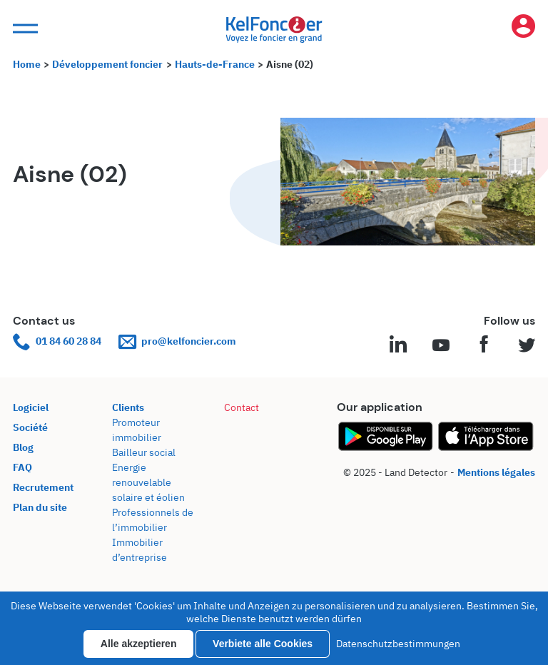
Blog (23, 447)
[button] (23, 29)
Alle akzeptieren (139, 643)
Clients (128, 407)
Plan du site (40, 507)
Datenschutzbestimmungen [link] (398, 643)
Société (30, 427)
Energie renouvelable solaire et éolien (148, 482)
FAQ (22, 467)
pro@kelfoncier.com (177, 341)
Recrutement (43, 487)
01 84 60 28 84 (57, 341)
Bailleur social (144, 452)
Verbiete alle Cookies (263, 643)
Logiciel (31, 407)
